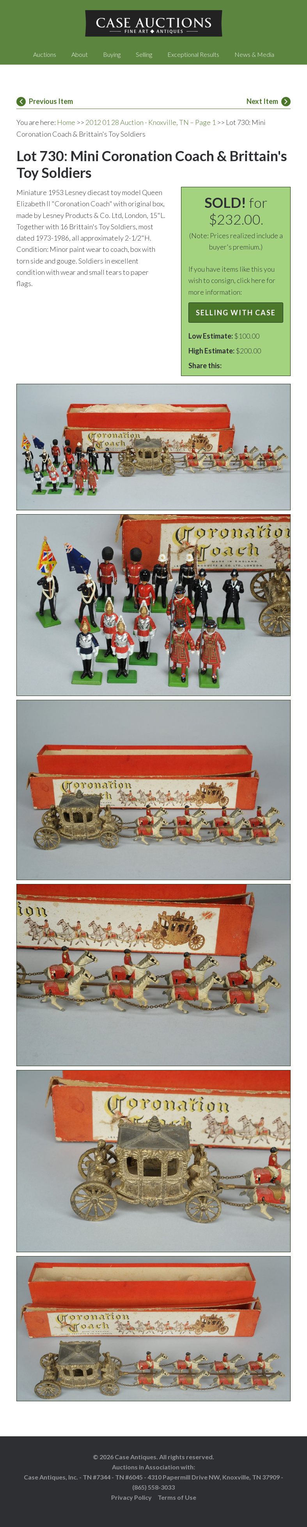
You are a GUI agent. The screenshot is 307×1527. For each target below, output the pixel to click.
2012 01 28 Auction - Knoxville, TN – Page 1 (150, 122)
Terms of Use (177, 1497)
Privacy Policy (131, 1497)
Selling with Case (236, 312)
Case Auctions (153, 23)
